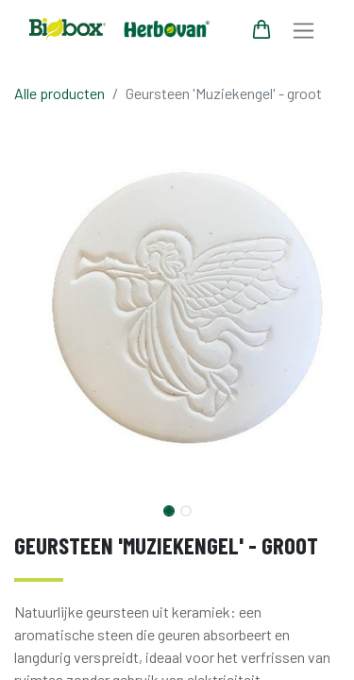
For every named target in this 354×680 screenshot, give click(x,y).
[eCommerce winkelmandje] (261, 29)
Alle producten (59, 93)
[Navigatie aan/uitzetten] (303, 30)
